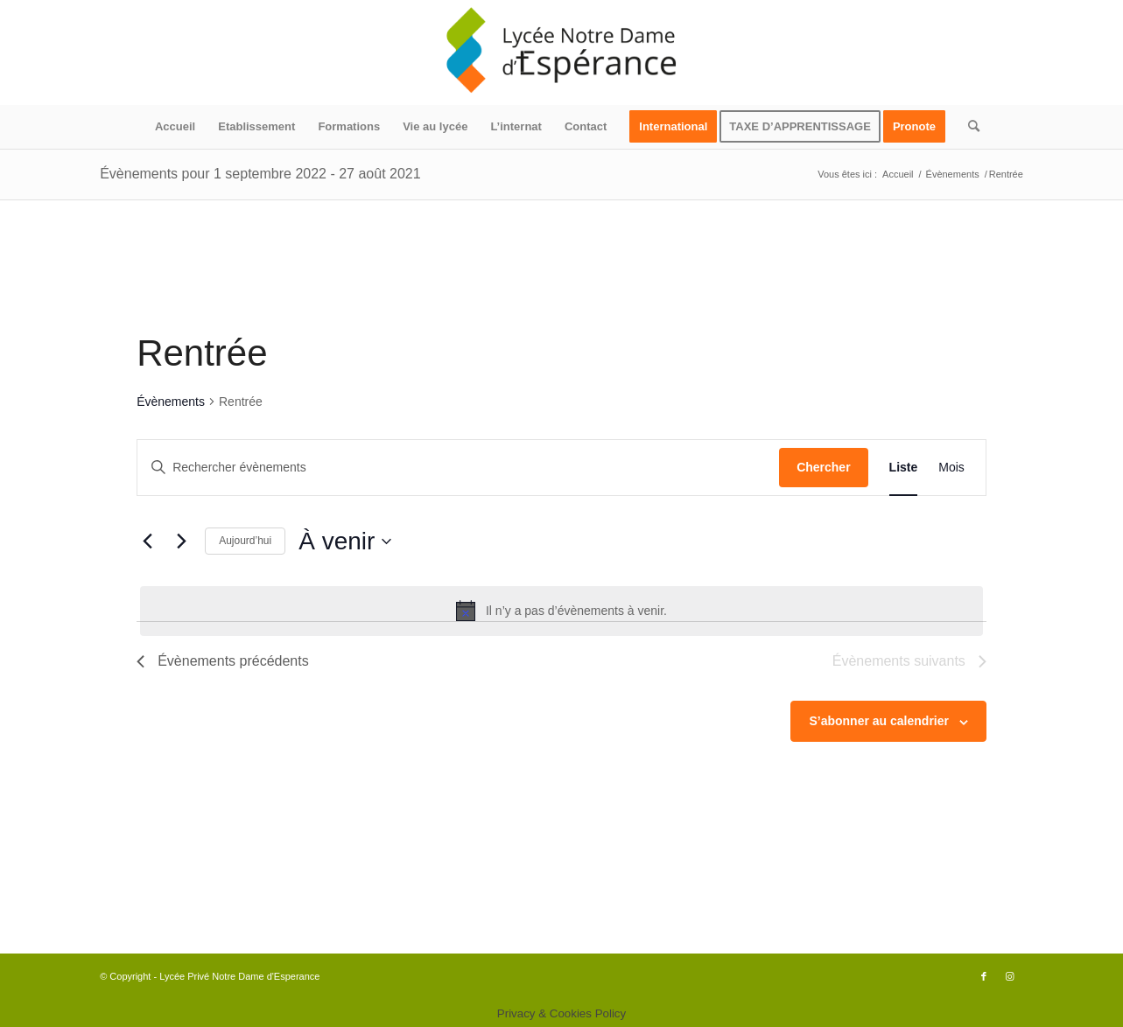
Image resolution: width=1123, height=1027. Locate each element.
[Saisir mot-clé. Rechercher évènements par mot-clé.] (458, 467)
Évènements (171, 402)
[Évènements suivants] (181, 541)
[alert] (561, 610)
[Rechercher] (968, 127)
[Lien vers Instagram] (1010, 976)
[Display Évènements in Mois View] (951, 467)
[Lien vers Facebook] (984, 976)
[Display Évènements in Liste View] (903, 467)
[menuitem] (175, 127)
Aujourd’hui (245, 540)
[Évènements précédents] (147, 541)
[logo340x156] (562, 52)
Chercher (823, 467)
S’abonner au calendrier (879, 721)
